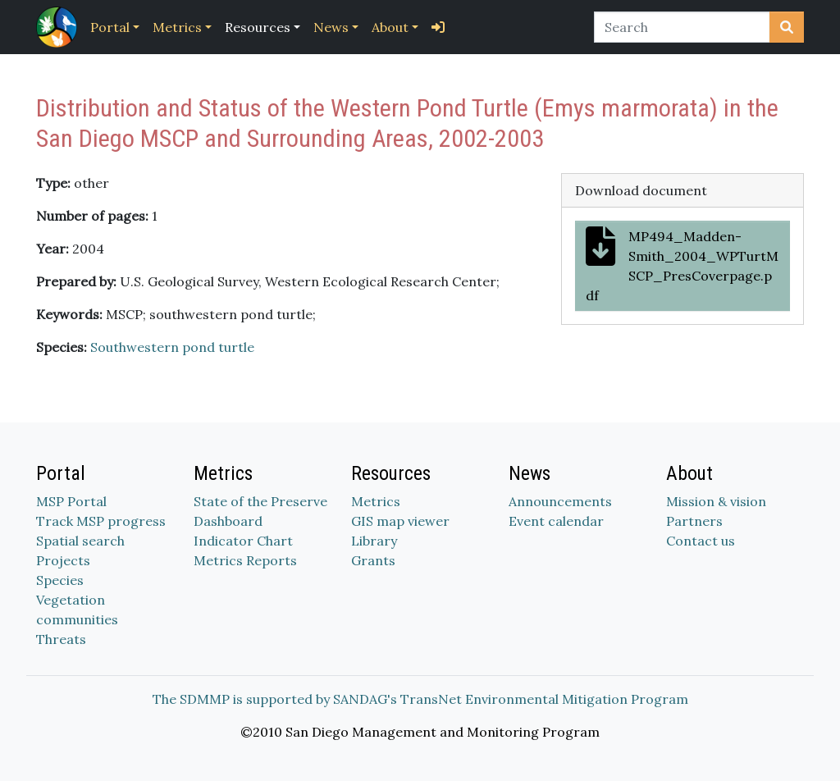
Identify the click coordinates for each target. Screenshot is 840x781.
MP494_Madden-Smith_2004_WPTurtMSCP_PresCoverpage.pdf (682, 265)
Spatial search (80, 540)
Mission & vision (716, 501)
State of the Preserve (260, 501)
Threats (61, 639)
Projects (63, 560)
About (390, 27)
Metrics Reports (245, 560)
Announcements (560, 501)
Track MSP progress (101, 521)
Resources (257, 27)
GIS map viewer (400, 521)
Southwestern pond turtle (172, 347)
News (331, 27)
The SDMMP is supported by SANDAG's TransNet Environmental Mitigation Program (420, 699)
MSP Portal (71, 501)
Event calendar (556, 521)
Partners (694, 521)
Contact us (700, 540)
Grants (373, 560)
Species (60, 580)
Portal (110, 27)
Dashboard (228, 521)
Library (374, 540)
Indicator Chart (243, 540)
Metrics (177, 27)
